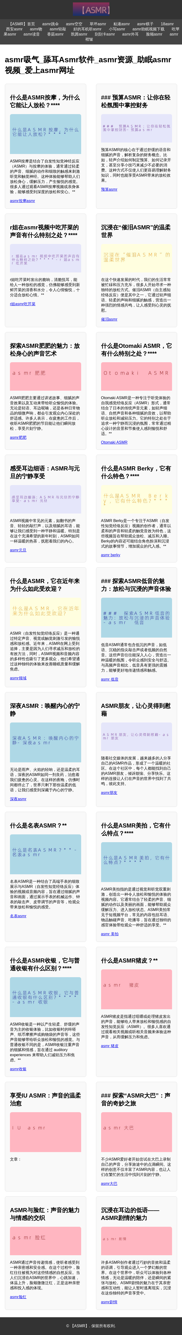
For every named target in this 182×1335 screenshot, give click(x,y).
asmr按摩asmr (22, 201)
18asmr (167, 24)
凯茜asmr (79, 34)
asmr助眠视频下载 (148, 29)
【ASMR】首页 (21, 24)
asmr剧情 (109, 1302)
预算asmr (109, 189)
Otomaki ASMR (114, 442)
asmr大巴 (109, 1184)
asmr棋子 (145, 24)
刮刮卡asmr (105, 34)
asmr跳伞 (50, 24)
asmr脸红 (18, 1297)
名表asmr (18, 916)
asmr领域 (18, 678)
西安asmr (14, 29)
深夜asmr (18, 799)
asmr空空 (74, 24)
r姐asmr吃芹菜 (22, 304)
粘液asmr (121, 24)
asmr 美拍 (110, 934)
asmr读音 (32, 34)
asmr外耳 (130, 34)
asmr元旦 (18, 550)
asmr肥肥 (18, 437)
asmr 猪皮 (110, 1046)
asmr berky (110, 555)
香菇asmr (55, 34)
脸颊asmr (154, 34)
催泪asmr (109, 319)
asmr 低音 (110, 679)
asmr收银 (18, 1069)
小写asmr (117, 29)
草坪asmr (98, 24)
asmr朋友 (109, 793)
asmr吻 (36, 29)
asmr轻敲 (58, 29)
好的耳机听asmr (87, 29)
